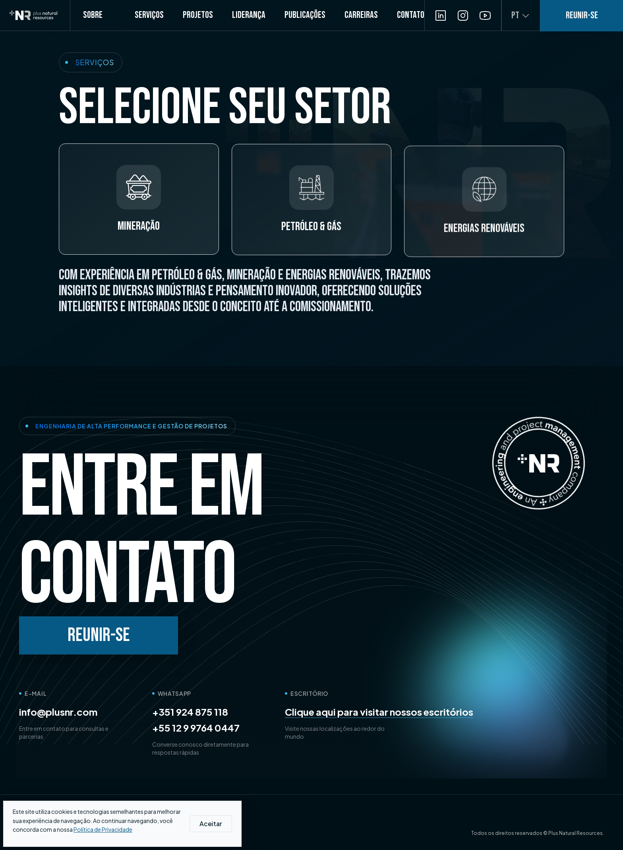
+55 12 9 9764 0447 (196, 728)
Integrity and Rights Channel (185, 832)
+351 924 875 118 (190, 712)
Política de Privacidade (48, 832)
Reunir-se (99, 635)
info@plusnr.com (58, 712)
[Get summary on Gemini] (137, 815)
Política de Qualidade (113, 832)
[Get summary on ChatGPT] (118, 815)
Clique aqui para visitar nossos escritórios (379, 712)
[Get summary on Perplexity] (155, 815)
